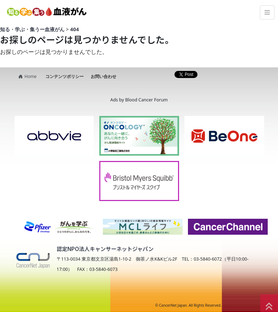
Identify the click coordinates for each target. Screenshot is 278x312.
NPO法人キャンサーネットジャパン (73, 291)
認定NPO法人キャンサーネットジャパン (105, 248)
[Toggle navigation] (267, 12)
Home (27, 76)
